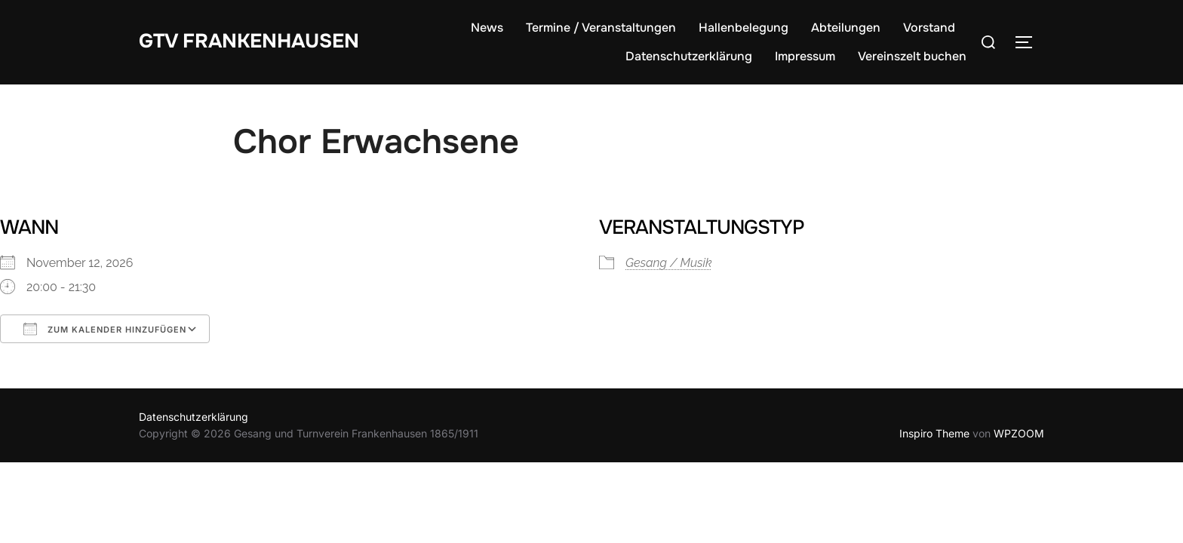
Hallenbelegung (743, 27)
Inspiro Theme (934, 433)
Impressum (805, 56)
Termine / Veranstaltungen (601, 27)
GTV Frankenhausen (249, 41)
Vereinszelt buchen (912, 56)
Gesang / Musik (668, 263)
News (487, 27)
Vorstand (929, 27)
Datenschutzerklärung (688, 56)
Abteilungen (845, 27)
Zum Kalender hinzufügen (104, 329)
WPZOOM (1019, 433)
